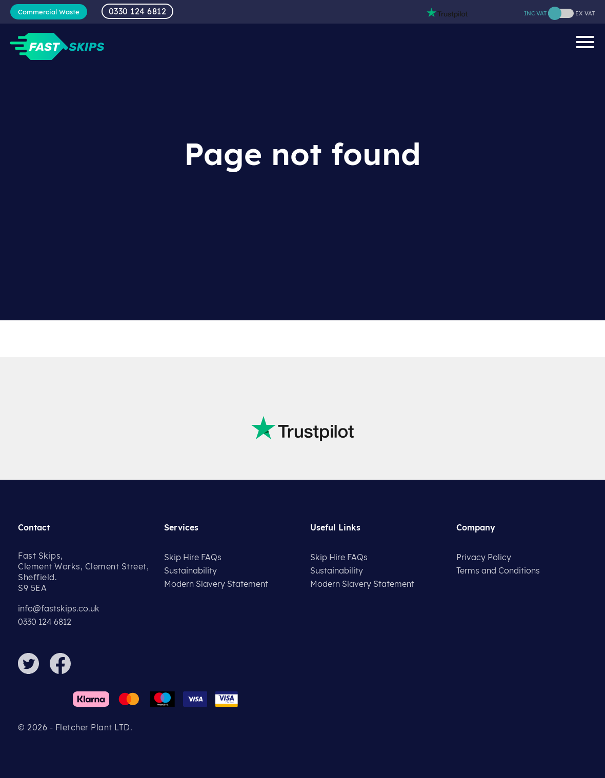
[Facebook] (64, 671)
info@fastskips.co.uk (58, 608)
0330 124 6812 (138, 11)
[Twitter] (33, 671)
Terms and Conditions (498, 570)
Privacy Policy (483, 557)
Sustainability (190, 570)
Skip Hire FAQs (192, 557)
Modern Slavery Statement (216, 584)
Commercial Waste (48, 12)
